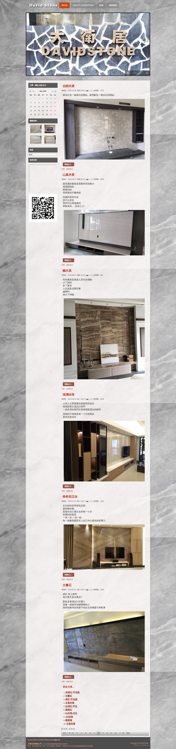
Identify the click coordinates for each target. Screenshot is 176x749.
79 (103, 733)
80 (107, 733)
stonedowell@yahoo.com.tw (57, 744)
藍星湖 (68, 720)
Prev (147, 73)
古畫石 (67, 585)
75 (86, 733)
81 (111, 733)
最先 (64, 733)
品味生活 (69, 169)
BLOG (30, 740)
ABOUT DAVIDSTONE (40, 740)
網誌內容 (57, 740)
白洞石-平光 (71, 706)
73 (77, 733)
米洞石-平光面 (72, 692)
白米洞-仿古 (71, 713)
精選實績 (113, 5)
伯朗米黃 (69, 86)
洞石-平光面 (71, 699)
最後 (128, 733)
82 (116, 733)
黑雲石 (68, 710)
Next (128, 73)
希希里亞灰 (70, 496)
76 (90, 733)
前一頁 (71, 733)
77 (94, 733)
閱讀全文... (68, 164)
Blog (64, 5)
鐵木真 (67, 270)
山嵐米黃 (69, 174)
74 (81, 733)
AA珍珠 (69, 717)
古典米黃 (69, 703)
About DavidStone (83, 5)
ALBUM (51, 740)
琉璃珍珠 (69, 394)
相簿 (101, 5)
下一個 (121, 733)
